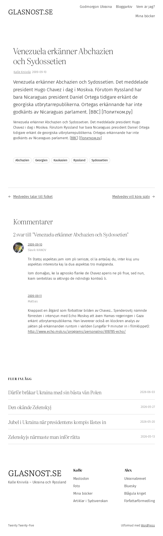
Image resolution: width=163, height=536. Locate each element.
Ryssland (79, 160)
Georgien (41, 160)
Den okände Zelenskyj (29, 407)
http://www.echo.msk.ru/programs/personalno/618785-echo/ (77, 332)
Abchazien (22, 160)
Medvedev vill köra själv (131, 197)
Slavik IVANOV (37, 250)
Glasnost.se (30, 12)
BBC (74, 138)
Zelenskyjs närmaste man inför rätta (44, 437)
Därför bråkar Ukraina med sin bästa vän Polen (54, 392)
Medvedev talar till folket (33, 197)
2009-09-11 (35, 296)
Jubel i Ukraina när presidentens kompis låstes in (57, 422)
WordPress (148, 525)
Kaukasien (60, 160)
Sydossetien (99, 160)
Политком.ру (90, 138)
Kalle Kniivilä (22, 72)
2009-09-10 (35, 244)
